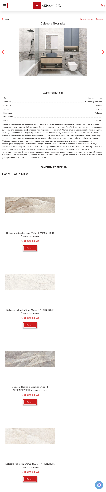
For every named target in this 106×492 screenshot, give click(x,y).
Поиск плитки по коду (78, 419)
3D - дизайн (78, 401)
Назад (6, 19)
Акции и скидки (28, 401)
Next (103, 51)
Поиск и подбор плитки (78, 392)
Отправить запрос (78, 414)
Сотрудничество (27, 406)
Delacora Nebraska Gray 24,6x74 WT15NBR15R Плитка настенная (78, 230)
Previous (3, 51)
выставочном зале (91, 361)
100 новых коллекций (78, 397)
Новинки (27, 397)
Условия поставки (28, 414)
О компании (28, 392)
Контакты (28, 419)
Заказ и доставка (28, 410)
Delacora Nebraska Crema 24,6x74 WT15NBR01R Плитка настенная (78, 302)
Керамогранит (78, 406)
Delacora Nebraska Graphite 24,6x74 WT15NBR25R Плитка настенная (28, 302)
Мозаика (78, 410)
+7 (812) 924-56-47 (53, 471)
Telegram (53, 477)
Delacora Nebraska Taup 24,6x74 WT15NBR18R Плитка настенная (27, 230)
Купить (27, 243)
